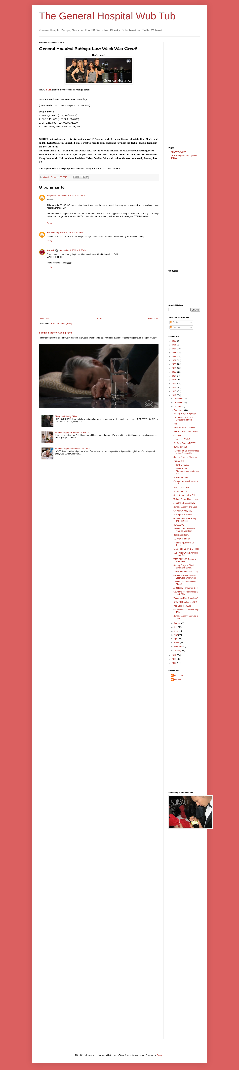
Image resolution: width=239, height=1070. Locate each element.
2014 (174, 387)
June (176, 631)
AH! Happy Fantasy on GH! (185, 588)
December (179, 398)
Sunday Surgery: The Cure (185, 507)
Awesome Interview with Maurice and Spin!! (184, 530)
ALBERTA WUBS (178, 152)
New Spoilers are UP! (183, 514)
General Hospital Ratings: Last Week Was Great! (184, 576)
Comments (176, 327)
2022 (174, 356)
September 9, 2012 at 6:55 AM (69, 232)
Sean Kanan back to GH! (184, 495)
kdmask (50, 250)
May (176, 635)
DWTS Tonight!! (180, 447)
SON (48, 89)
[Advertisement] (181, 91)
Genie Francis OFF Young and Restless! (185, 519)
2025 (174, 345)
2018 (174, 372)
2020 (174, 364)
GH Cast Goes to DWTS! (184, 443)
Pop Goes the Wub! (182, 606)
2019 (174, 368)
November (179, 402)
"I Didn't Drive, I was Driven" (185, 431)
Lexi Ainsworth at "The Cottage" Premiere (183, 418)
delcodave (178, 675)
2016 (174, 380)
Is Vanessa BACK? (181, 439)
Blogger (160, 1055)
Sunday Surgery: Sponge (184, 413)
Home (99, 318)
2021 (174, 360)
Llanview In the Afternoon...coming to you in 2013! (186, 471)
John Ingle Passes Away (184, 503)
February (178, 646)
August (177, 623)
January (178, 650)
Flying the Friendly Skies (66, 416)
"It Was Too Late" (181, 477)
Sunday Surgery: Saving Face (55, 332)
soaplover (51, 195)
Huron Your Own (180, 491)
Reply (49, 223)
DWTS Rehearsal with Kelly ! (186, 571)
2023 (174, 352)
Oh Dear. (177, 435)
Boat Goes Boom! (181, 535)
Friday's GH (178, 461)
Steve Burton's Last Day (184, 427)
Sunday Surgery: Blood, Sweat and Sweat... (184, 566)
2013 (174, 391)
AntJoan (51, 232)
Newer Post (45, 318)
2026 (174, 341)
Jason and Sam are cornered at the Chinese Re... (186, 452)
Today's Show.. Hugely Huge (186, 499)
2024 (174, 349)
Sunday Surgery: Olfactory (185, 457)
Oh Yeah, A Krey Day (182, 511)
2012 (174, 395)
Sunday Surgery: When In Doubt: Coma (72, 449)
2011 (174, 655)
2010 (174, 659)
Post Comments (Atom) (61, 323)
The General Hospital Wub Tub (107, 16)
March (177, 643)
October (178, 406)
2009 (174, 663)
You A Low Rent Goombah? (185, 598)
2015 (174, 383)
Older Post (153, 318)
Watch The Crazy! (181, 487)
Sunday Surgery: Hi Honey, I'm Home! (72, 432)
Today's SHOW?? (181, 465)
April (176, 639)
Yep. (175, 424)
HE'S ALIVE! (179, 525)
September (179, 410)
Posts (174, 322)
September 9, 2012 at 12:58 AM (71, 195)
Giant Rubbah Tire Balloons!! (186, 549)
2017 (174, 376)
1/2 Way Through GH (182, 539)
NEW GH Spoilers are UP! (185, 602)
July (176, 627)
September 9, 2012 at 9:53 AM (72, 250)
